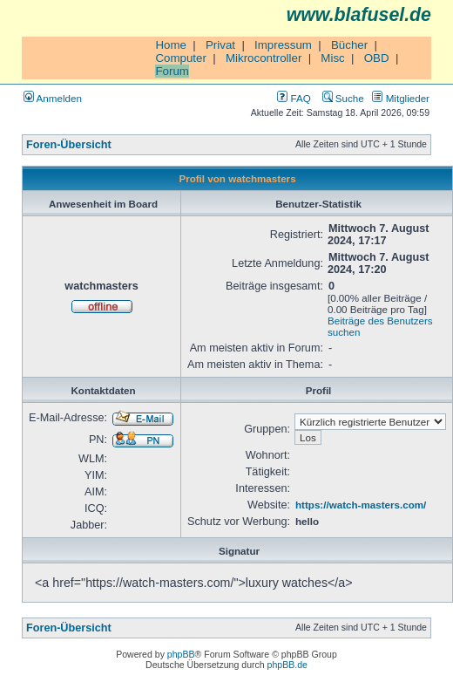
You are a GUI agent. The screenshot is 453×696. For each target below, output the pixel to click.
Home (170, 44)
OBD (376, 58)
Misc (332, 58)
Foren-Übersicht (69, 145)
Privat (220, 44)
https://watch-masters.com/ (360, 504)
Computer (180, 58)
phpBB (181, 654)
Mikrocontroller (263, 58)
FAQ (293, 98)
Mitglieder (400, 98)
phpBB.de (287, 664)
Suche (343, 98)
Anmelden (53, 98)
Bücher (349, 44)
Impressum (283, 44)
